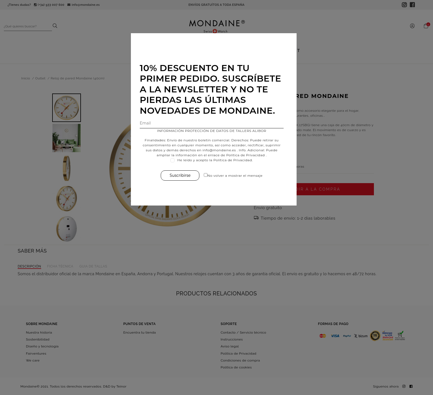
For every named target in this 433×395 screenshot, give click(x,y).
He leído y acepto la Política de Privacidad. (218, 160)
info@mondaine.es (222, 150)
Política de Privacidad (248, 155)
